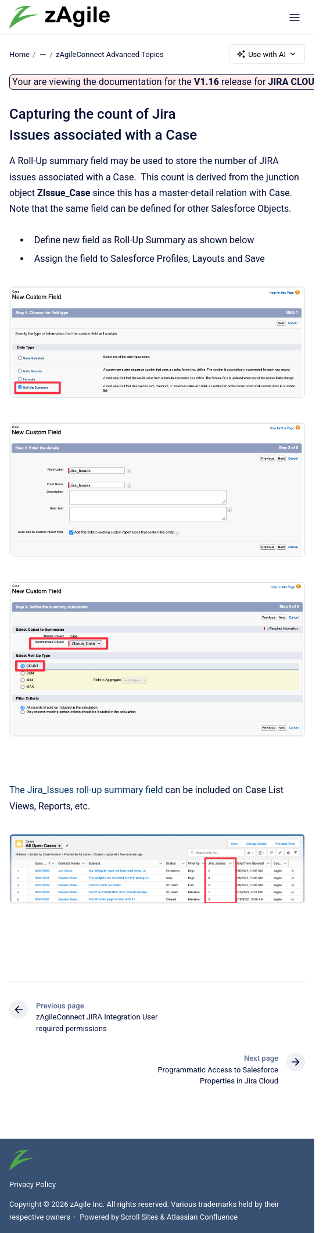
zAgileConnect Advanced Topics (110, 53)
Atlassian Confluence (202, 1217)
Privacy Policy (32, 1184)
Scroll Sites (140, 1217)
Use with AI (266, 54)
